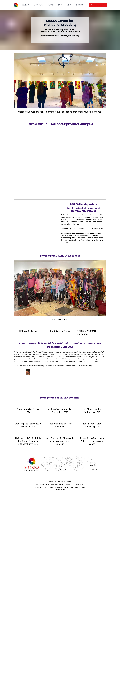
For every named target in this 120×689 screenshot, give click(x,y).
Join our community (98, 5)
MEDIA (70, 5)
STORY (61, 5)
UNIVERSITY (26, 5)
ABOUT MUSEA (39, 5)
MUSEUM (51, 5)
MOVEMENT (80, 5)
